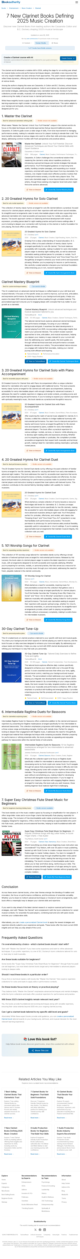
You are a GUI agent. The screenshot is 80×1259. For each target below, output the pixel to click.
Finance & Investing (48, 1186)
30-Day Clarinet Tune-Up (20, 629)
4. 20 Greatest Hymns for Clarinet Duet (30, 459)
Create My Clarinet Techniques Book (63, 361)
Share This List (40, 1050)
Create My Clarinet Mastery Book (59, 190)
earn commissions (32, 38)
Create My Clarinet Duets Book (58, 536)
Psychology (46, 1182)
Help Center (66, 1183)
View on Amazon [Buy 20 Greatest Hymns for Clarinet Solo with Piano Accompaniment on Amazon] (33, 450)
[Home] (11, 2)
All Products (40, 1237)
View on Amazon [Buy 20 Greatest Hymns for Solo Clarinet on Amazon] (33, 273)
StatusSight (55, 1234)
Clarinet (42, 154)
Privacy (64, 1202)
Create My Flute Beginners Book (57, 877)
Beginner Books (7, 1198)
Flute (46, 842)
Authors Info (66, 1187)
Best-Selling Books (8, 1194)
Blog (63, 1191)
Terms (64, 1198)
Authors (24, 1189)
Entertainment (13, 8)
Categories (5, 1187)
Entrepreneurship (47, 1204)
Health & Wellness (48, 1197)
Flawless (64, 1234)
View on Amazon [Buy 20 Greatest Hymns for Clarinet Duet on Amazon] (33, 536)
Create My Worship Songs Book (58, 620)
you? (41, 151)
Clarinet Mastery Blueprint (20, 282)
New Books (5, 1191)
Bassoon (47, 755)
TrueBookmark (73, 1234)
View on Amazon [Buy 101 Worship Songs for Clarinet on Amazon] (33, 620)
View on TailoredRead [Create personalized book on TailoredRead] (35, 361)
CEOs (23, 1186)
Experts (4, 1183)
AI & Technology (47, 1201)
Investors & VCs (27, 1193)
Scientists (25, 1201)
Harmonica (52, 842)
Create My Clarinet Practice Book (62, 703)
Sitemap (4, 1202)
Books (4, 8)
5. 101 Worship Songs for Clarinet (25, 545)
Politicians (25, 1197)
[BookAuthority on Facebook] (40, 1230)
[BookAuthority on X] (35, 1230)
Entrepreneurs (26, 1182)
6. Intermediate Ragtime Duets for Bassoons (34, 712)
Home (4, 1179)
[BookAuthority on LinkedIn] (44, 1230)
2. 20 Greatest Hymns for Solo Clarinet (30, 198)
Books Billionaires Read (30, 1204)
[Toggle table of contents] (27, 43)
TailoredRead (24, 1234)
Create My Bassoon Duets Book (58, 791)
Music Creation (27, 8)
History (44, 1193)
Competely (47, 1234)
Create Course (68, 58)
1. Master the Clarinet (17, 116)
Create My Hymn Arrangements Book (60, 273)
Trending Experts (27, 1208)
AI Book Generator (36, 1234)
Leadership (45, 1189)
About (40, 315)
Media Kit (65, 1194)
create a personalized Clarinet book (33, 922)
